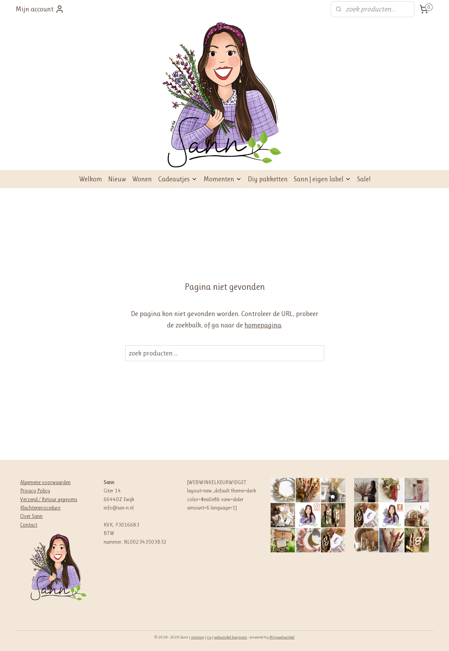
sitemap (197, 637)
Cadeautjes (177, 179)
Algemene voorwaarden (45, 482)
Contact (28, 525)
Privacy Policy (35, 490)
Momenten (222, 179)
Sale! (363, 179)
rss (209, 637)
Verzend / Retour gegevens (48, 499)
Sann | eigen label (322, 179)
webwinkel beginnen (230, 637)
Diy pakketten (268, 179)
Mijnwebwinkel (282, 637)
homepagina (262, 325)
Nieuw (117, 179)
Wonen (142, 179)
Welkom (90, 179)
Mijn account (40, 9)
